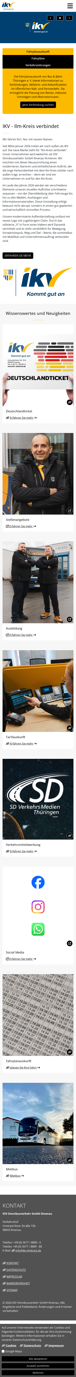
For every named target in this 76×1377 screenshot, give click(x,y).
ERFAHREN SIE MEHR (18, 255)
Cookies (9, 1345)
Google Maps (13, 1351)
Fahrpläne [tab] (38, 58)
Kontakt (11, 1263)
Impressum (12, 1276)
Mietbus (15, 1176)
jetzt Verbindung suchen (38, 105)
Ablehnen (38, 1372)
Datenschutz (14, 1270)
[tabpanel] (38, 91)
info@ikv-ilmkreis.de (26, 1250)
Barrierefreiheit (16, 1283)
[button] (70, 6)
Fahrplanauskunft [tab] (38, 51)
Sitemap (10, 1290)
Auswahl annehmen (38, 1365)
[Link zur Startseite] (9, 6)
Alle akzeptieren (38, 1358)
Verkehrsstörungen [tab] (38, 65)
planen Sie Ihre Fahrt (23, 1067)
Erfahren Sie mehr (21, 418)
